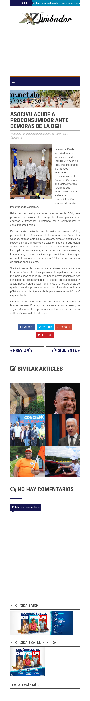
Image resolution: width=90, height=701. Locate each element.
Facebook (27, 327)
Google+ (63, 327)
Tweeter (45, 327)
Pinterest (45, 335)
